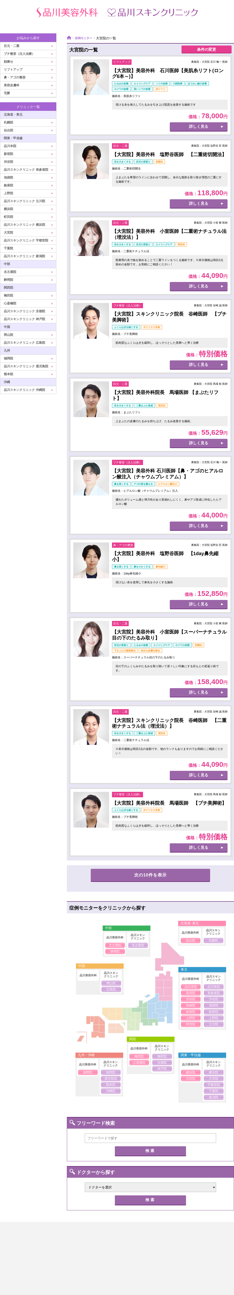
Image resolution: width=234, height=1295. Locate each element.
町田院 (8, 217)
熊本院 (8, 374)
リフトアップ (13, 69)
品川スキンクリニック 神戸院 (24, 319)
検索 (150, 1151)
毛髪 (7, 93)
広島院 (111, 990)
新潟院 (213, 1098)
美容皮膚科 (11, 85)
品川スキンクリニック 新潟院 (24, 256)
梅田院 (8, 295)
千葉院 (8, 248)
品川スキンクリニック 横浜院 (24, 224)
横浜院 (8, 209)
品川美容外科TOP (54, 1239)
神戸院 (162, 1069)
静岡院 (8, 280)
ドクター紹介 (191, 1239)
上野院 (8, 193)
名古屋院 (10, 272)
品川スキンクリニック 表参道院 (26, 169)
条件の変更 (206, 50)
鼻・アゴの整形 (15, 77)
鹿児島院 (111, 1079)
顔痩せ (8, 61)
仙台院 (8, 130)
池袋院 (8, 177)
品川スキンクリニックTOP (125, 1239)
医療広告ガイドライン (183, 1248)
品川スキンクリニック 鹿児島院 (26, 366)
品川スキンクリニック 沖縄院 (24, 390)
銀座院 (8, 185)
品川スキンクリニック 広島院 (24, 342)
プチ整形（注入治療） (19, 54)
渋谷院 (8, 162)
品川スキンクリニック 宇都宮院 (26, 240)
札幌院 (8, 122)
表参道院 (213, 993)
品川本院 (10, 146)
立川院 (213, 1025)
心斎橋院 (10, 303)
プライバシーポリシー (111, 1248)
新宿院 (8, 154)
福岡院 (8, 358)
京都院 (162, 1063)
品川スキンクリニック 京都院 (24, 311)
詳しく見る (198, 127)
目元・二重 (11, 46)
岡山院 (8, 335)
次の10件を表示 (150, 875)
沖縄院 (110, 1091)
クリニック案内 (48, 1248)
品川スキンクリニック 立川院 (24, 201)
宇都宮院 (213, 1085)
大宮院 (8, 232)
